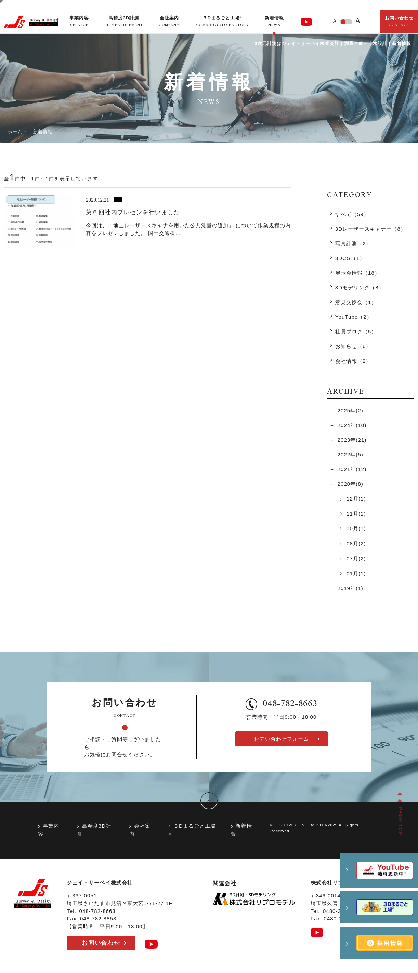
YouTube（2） (353, 317)
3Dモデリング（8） (359, 287)
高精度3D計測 (94, 830)
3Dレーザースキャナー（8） (370, 229)
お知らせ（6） (353, 346)
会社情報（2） (353, 361)
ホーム (15, 131)
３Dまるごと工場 (192, 829)
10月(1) (355, 528)
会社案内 (140, 830)
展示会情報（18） (357, 273)
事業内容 (48, 830)
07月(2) (355, 558)
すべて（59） (352, 214)
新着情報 (241, 830)
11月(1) (355, 514)
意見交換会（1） (356, 302)
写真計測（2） (353, 243)
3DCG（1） (350, 258)
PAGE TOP (399, 821)
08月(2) (355, 543)
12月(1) (355, 499)
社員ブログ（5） (356, 331)
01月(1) (355, 573)
